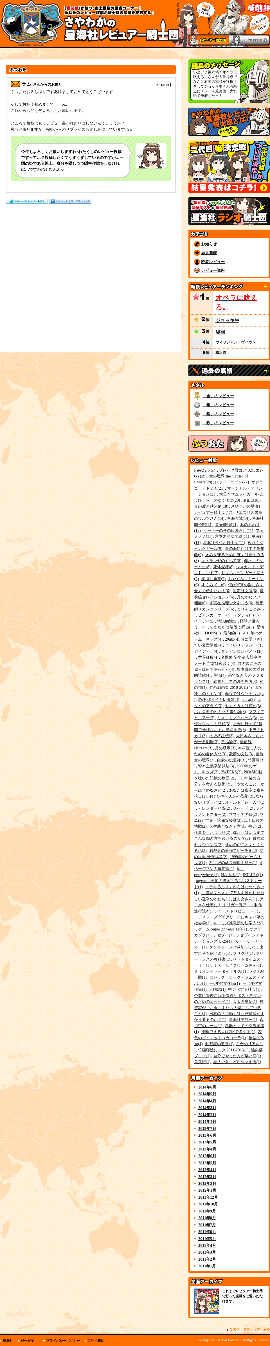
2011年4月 (207, 1245)
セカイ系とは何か (243, 705)
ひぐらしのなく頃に (219, 500)
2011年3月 (207, 1252)
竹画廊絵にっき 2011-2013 (223, 1050)
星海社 (8, 1341)
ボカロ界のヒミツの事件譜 (220, 711)
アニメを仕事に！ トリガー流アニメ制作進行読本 (229, 905)
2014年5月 (207, 1094)
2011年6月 (207, 1231)
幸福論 (229, 741)
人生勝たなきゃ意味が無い (235, 826)
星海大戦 (238, 518)
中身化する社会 (244, 989)
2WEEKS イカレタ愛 (218, 699)
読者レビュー (213, 261)
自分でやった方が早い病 (237, 1056)
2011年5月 (207, 1238)
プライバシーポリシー (63, 1341)
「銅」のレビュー (218, 414)
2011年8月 (207, 1218)
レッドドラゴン (232, 482)
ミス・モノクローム (237, 718)
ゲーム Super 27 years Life (222, 929)
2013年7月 (207, 1128)
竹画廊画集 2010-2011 (230, 687)
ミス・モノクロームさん (237, 965)
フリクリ (243, 953)
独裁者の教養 (219, 1043)
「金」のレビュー (218, 396)
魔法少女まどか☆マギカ (237, 1062)
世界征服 (208, 657)
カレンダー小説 (214, 808)
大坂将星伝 (221, 736)
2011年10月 (208, 1204)
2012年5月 (207, 1163)
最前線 (231, 633)
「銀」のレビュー (218, 405)
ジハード (243, 808)
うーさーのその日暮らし (228, 530)
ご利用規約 (95, 1341)
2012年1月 (207, 1190)
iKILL (251, 500)
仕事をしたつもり (212, 832)
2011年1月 (207, 1266)
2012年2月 (207, 1183)
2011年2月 (207, 1259)
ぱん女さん (245, 899)
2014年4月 (207, 1101)
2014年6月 (207, 1087)
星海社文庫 (245, 590)
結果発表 (209, 252)
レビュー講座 (213, 270)
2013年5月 (207, 1142)
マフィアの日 (243, 814)
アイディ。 (206, 651)
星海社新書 (213, 578)
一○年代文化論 (224, 983)
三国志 (217, 989)
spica (248, 699)
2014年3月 (207, 1107)
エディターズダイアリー (218, 917)
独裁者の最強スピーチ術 (233, 850)
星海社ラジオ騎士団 (224, 542)
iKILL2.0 (253, 874)
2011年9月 (207, 1211)
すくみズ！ (213, 585)
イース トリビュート (237, 911)
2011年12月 (208, 1197)
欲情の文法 (241, 754)
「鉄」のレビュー (218, 423)
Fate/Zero (205, 470)
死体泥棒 (223, 567)
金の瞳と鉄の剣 (211, 506)
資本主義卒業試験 (216, 766)
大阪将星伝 (245, 1001)
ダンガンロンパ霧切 (229, 947)
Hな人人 (230, 874)
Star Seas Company (228, 1340)
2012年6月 (207, 1156)
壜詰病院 (227, 621)
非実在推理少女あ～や (231, 603)
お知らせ (209, 244)
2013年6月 (207, 1135)
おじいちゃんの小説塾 (231, 796)
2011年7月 (207, 1225)
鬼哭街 (202, 1062)
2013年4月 (207, 1149)
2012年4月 (207, 1169)
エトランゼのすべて (221, 560)
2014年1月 (207, 1121)
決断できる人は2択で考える (228, 1031)
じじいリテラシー (243, 645)
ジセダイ (223, 935)
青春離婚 (226, 524)
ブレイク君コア (236, 470)
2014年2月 (207, 1114)
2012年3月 (207, 1176)
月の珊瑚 (225, 748)
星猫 (219, 675)
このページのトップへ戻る (250, 1329)
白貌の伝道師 (231, 760)
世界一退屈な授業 (223, 820)
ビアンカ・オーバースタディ (226, 615)
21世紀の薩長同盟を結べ (233, 862)
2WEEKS (231, 772)
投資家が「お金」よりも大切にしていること (229, 1007)
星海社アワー (243, 1019)
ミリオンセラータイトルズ (220, 971)
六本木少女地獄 (232, 536)
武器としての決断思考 (235, 681)
